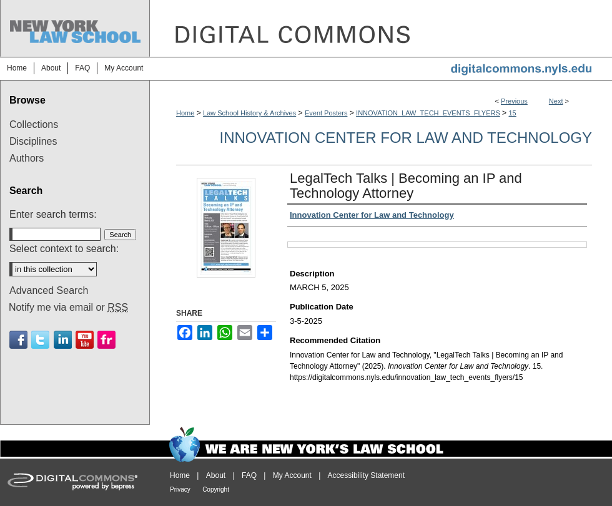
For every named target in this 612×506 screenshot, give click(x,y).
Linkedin (63, 340)
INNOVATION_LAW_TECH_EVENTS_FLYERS (428, 113)
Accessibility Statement (366, 475)
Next (556, 101)
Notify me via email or (68, 307)
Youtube (85, 340)
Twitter (40, 340)
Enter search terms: (53, 214)
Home (185, 113)
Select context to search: (64, 248)
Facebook (18, 340)
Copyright (215, 489)
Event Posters (326, 113)
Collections (33, 124)
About (215, 475)
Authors (26, 158)
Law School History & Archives (249, 113)
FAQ (249, 475)
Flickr (106, 340)
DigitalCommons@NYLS (381, 28)
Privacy (180, 489)
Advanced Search (48, 290)
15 (512, 113)
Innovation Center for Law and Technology (405, 137)
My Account (292, 475)
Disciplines (33, 141)
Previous (514, 101)
